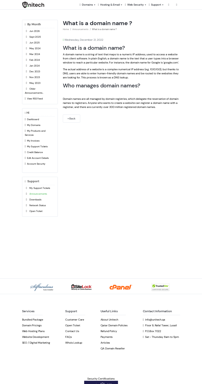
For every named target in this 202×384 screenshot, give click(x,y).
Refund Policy (109, 331)
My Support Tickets (36, 146)
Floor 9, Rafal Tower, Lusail (161, 325)
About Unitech (109, 319)
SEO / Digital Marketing (36, 342)
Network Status (35, 205)
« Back (71, 118)
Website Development (35, 337)
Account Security (35, 164)
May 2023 (32, 83)
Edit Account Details (37, 158)
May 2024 (32, 48)
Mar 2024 (32, 54)
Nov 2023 (32, 77)
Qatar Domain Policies (114, 325)
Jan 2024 (32, 66)
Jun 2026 (32, 31)
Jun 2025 (32, 43)
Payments (107, 337)
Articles (105, 342)
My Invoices (32, 141)
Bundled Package (32, 319)
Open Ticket (33, 211)
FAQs (68, 337)
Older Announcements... (34, 90)
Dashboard (32, 119)
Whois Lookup (73, 342)
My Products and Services (35, 132)
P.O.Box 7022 (153, 331)
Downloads (33, 200)
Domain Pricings (32, 325)
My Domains (33, 125)
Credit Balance (34, 152)
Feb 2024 (32, 60)
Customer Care (74, 319)
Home (66, 29)
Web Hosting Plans (33, 331)
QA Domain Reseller (113, 348)
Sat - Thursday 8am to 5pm (162, 337)
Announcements (36, 194)
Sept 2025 (33, 37)
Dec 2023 (32, 71)
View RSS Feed (34, 99)
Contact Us (72, 331)
